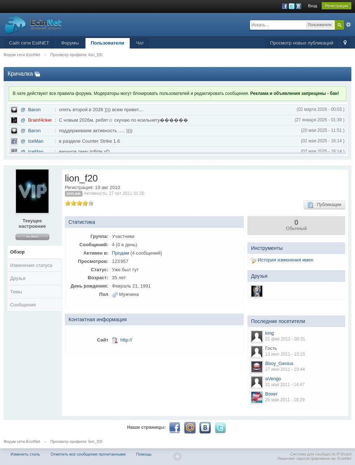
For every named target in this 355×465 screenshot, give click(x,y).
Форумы (70, 43)
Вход (312, 6)
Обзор (17, 252)
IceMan (35, 141)
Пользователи (107, 43)
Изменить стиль (25, 454)
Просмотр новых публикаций (301, 43)
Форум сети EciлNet (22, 441)
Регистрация (336, 6)
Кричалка (20, 74)
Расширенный (348, 25)
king (269, 333)
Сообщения (23, 304)
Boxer (271, 394)
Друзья (17, 278)
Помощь (144, 454)
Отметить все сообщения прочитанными (88, 454)
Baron (34, 109)
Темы (16, 291)
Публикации (324, 205)
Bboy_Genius (279, 363)
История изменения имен (282, 260)
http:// (126, 340)
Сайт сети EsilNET (29, 43)
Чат (140, 43)
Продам (120, 253)
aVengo (273, 378)
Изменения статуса (31, 265)
